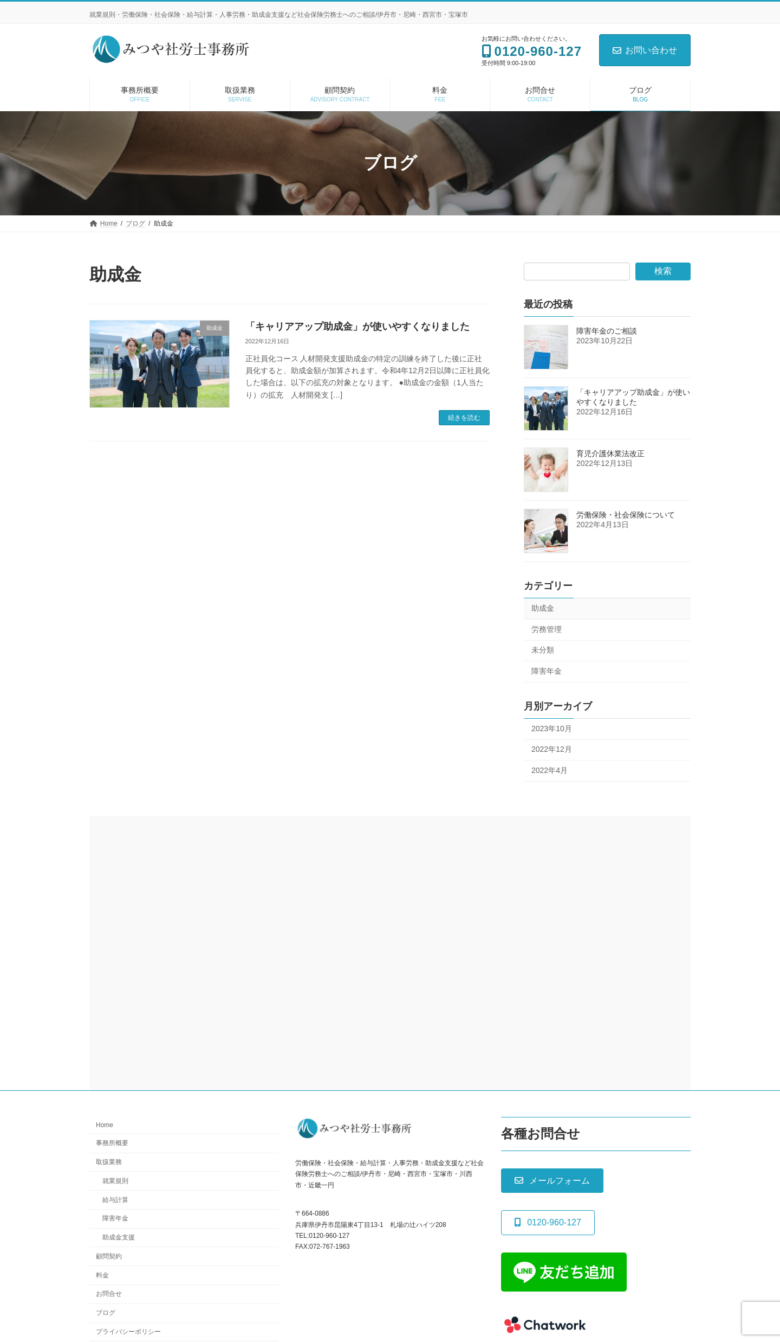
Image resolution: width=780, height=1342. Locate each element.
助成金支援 (118, 1238)
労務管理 (546, 628)
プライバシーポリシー (128, 1331)
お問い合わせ (645, 50)
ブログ (105, 1313)
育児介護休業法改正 (610, 453)
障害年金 (546, 671)
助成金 (542, 608)
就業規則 (115, 1181)
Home (104, 1125)
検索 (663, 271)
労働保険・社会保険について (625, 514)
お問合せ (109, 1294)
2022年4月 (549, 770)
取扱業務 (109, 1162)
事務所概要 (112, 1143)
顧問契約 (109, 1256)
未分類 (542, 650)
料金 (102, 1275)
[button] (552, 1181)
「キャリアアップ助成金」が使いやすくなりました (357, 326)
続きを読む (464, 417)
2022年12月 (551, 749)
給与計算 (115, 1200)
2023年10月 (551, 728)
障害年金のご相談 (606, 331)
